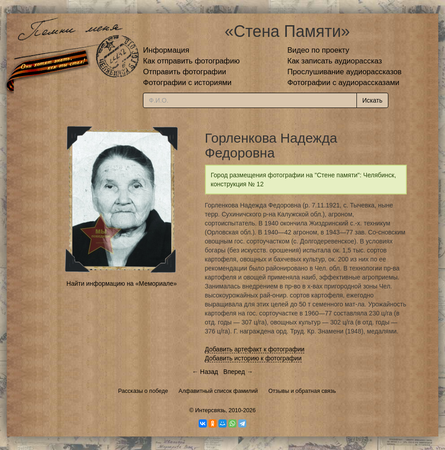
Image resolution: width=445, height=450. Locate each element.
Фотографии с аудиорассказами (343, 82)
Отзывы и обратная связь (302, 391)
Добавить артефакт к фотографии (255, 349)
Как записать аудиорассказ (334, 61)
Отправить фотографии (184, 72)
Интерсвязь (210, 410)
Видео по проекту (318, 50)
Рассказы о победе (143, 391)
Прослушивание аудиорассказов (344, 72)
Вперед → (238, 371)
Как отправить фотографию (191, 61)
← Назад (205, 371)
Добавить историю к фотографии (253, 358)
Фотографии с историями (187, 82)
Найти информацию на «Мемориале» (122, 283)
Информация (166, 50)
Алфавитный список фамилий (218, 391)
